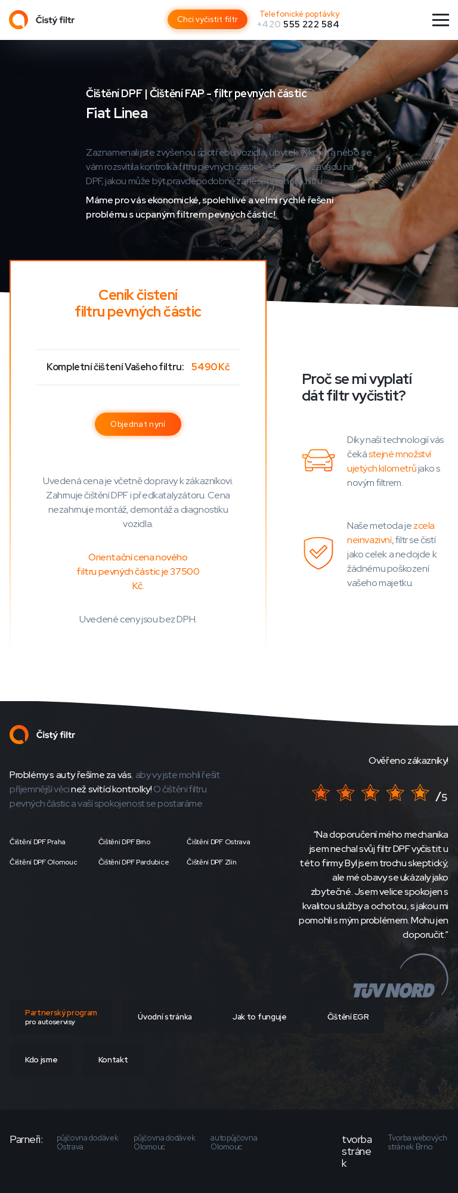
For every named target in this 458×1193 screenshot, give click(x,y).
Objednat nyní (137, 424)
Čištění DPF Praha (38, 842)
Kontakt (113, 1060)
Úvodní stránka (164, 1017)
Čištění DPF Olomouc (43, 862)
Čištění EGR (348, 1017)
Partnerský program (61, 1017)
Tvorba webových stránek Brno (417, 1142)
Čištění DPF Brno (124, 842)
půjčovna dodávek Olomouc (164, 1142)
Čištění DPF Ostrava (218, 842)
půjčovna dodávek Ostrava (87, 1142)
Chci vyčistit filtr (207, 19)
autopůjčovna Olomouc (234, 1142)
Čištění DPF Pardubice (133, 862)
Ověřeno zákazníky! (408, 760)
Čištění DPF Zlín (211, 862)
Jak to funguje (259, 1017)
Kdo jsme (41, 1060)
